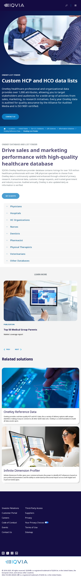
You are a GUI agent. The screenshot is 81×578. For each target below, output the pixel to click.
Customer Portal (9, 513)
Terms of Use (31, 527)
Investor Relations (10, 508)
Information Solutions (66, 129)
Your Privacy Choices (34, 522)
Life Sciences (51, 129)
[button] (8, 349)
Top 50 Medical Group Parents (20, 329)
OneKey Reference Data (12, 131)
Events (5, 527)
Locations (12, 129)
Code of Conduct (9, 522)
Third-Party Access (34, 508)
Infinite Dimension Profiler (22, 470)
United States (23, 129)
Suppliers (29, 513)
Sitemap (29, 532)
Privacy (28, 517)
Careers (5, 517)
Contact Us (7, 532)
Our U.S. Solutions (37, 129)
